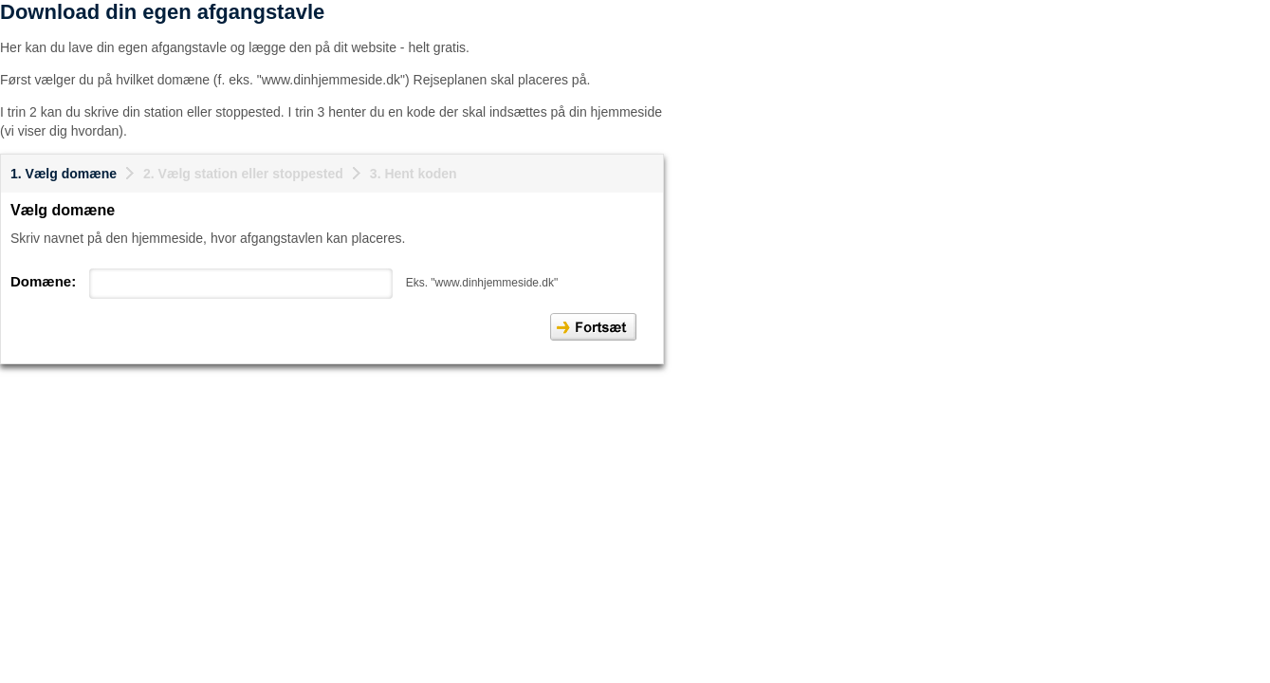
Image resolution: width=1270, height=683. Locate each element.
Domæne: (43, 281)
